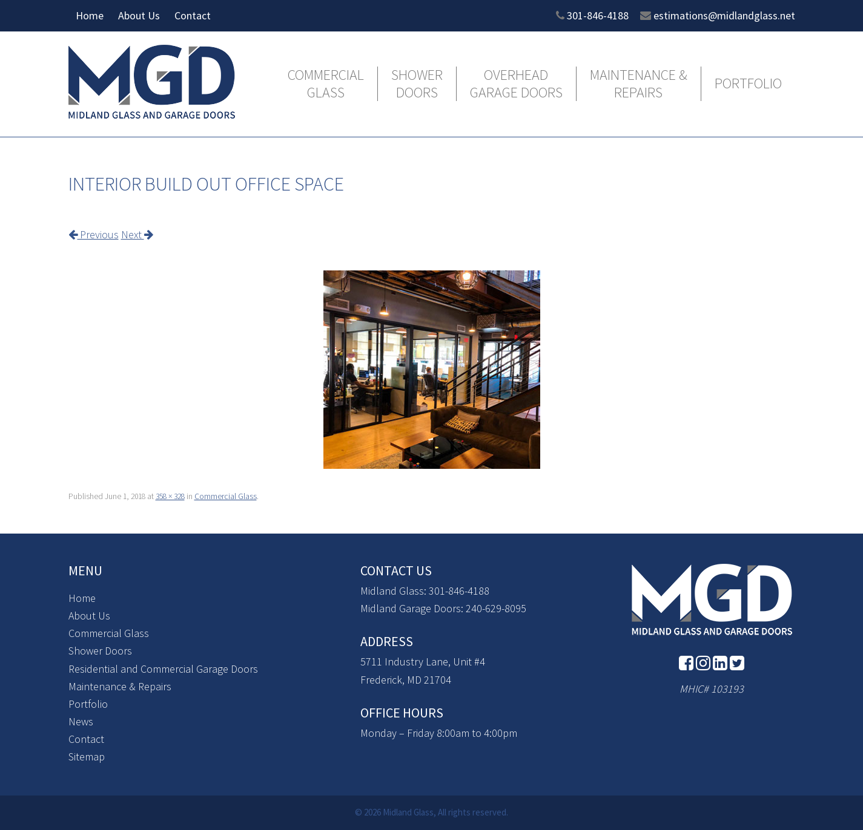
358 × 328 (170, 496)
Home (90, 15)
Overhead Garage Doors (516, 84)
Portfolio (748, 84)
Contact (192, 15)
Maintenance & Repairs (638, 84)
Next (137, 234)
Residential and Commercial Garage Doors (163, 669)
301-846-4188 (598, 15)
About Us (139, 15)
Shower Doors (417, 84)
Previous (93, 234)
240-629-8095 (496, 608)
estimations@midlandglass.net (724, 15)
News (80, 721)
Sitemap (86, 756)
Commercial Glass (326, 84)
